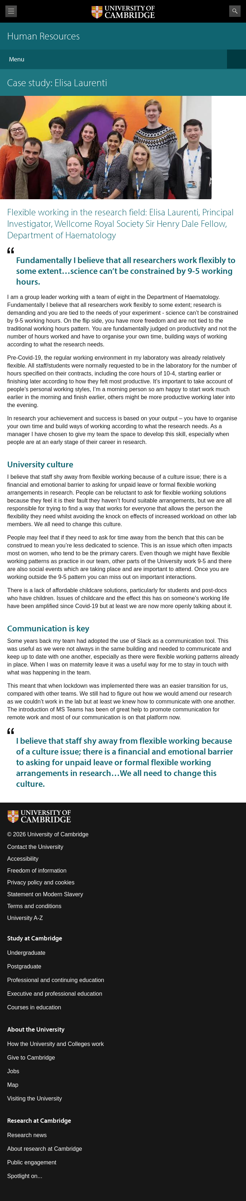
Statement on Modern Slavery (45, 894)
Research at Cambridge (39, 1120)
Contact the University (35, 847)
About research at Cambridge (44, 1149)
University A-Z (25, 918)
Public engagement (31, 1162)
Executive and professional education (54, 994)
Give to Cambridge (31, 1058)
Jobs (13, 1071)
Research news (27, 1135)
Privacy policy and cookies (41, 882)
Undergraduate (26, 953)
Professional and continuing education (55, 980)
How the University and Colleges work (55, 1044)
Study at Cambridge (34, 938)
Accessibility (22, 859)
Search (235, 11)
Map (12, 1085)
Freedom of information (36, 871)
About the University (36, 1029)
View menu (11, 11)
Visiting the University (34, 1098)
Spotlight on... (24, 1176)
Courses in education (34, 1007)
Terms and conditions (34, 906)
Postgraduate (24, 966)
